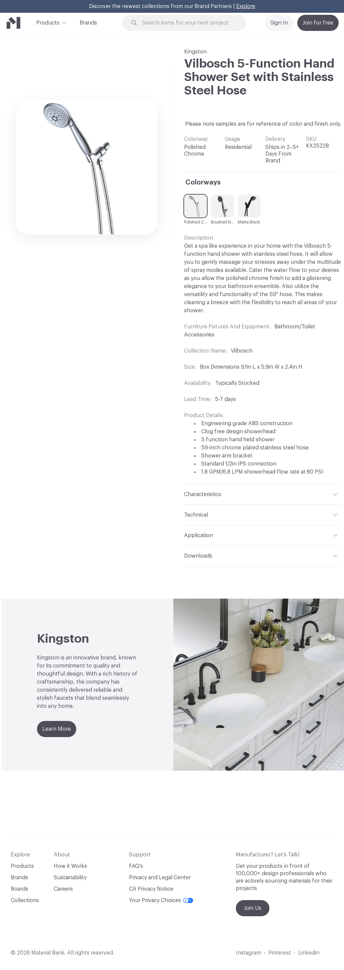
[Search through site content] (188, 23)
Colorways (203, 182)
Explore (245, 6)
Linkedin (308, 953)
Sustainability (70, 877)
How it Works (70, 866)
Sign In (279, 23)
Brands (88, 23)
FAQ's (136, 866)
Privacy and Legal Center (160, 877)
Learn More (56, 729)
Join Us (252, 908)
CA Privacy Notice (151, 889)
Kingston (195, 51)
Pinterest (279, 953)
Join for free (318, 23)
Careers (63, 889)
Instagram (248, 953)
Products (47, 22)
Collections (25, 900)
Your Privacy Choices (161, 900)
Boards (19, 889)
